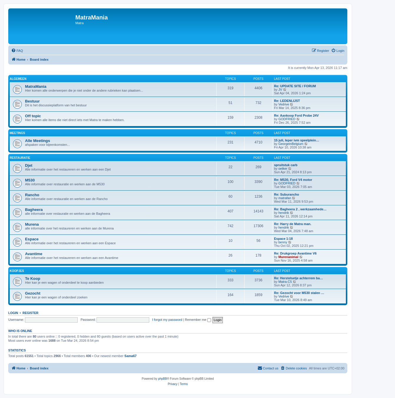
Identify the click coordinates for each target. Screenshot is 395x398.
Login (13, 313)
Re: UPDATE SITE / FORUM (295, 86)
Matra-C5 (285, 281)
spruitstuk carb (285, 165)
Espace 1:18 (283, 238)
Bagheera (34, 209)
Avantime (33, 254)
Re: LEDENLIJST (287, 101)
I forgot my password (167, 319)
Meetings (17, 133)
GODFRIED (287, 119)
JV (280, 89)
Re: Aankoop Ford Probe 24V (296, 115)
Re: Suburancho (286, 194)
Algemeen (18, 78)
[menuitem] (17, 50)
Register (31, 313)
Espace (32, 239)
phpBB (162, 378)
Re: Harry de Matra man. (292, 224)
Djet (28, 165)
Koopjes (17, 271)
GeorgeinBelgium (290, 144)
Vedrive (283, 104)
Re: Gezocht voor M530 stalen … (299, 293)
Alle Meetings (37, 140)
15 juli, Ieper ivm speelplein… (296, 140)
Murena (32, 224)
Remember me (198, 319)
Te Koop (32, 278)
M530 (30, 180)
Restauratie (20, 157)
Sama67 (131, 356)
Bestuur (32, 101)
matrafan (284, 198)
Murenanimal (288, 257)
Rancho (32, 195)
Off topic (33, 116)
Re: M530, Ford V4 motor (293, 179)
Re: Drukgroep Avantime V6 (295, 253)
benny (282, 242)
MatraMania (36, 86)
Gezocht (32, 293)
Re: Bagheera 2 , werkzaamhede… (300, 209)
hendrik (283, 212)
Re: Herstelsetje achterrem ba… (298, 278)
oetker (283, 168)
